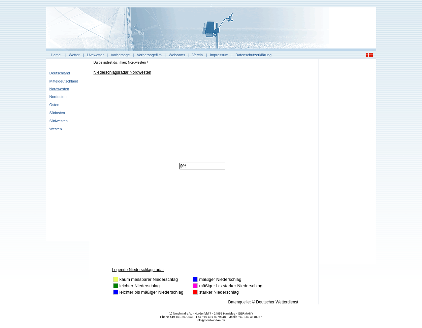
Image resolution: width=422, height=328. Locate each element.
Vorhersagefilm (149, 55)
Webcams (177, 55)
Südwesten (59, 121)
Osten (54, 105)
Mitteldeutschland (64, 81)
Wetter (74, 55)
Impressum (219, 55)
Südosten (57, 113)
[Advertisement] (348, 163)
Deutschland (60, 73)
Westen (56, 129)
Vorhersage (120, 55)
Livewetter (95, 55)
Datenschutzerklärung (253, 55)
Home (56, 55)
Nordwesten (59, 89)
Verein (197, 55)
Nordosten (58, 97)
